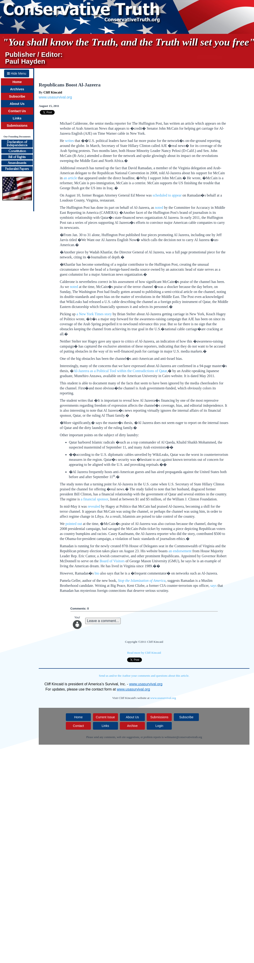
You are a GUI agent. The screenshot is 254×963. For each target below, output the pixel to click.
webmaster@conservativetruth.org (183, 737)
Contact (78, 726)
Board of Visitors (112, 561)
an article (70, 178)
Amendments (17, 163)
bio (97, 573)
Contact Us (17, 111)
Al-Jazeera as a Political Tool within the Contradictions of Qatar (120, 371)
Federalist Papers (17, 169)
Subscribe (17, 96)
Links (17, 118)
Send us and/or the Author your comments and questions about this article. (144, 675)
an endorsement (180, 551)
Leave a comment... (103, 621)
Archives (17, 89)
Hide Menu (16, 73)
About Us (17, 104)
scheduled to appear (167, 195)
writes (69, 141)
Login (159, 726)
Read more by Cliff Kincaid (144, 652)
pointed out (73, 524)
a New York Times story (94, 314)
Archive (132, 726)
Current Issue (105, 717)
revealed (94, 506)
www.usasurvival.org (55, 97)
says (213, 585)
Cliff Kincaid (53, 92)
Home (17, 82)
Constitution (17, 151)
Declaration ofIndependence (17, 143)
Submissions (17, 125)
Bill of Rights (17, 157)
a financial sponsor (94, 499)
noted (159, 207)
